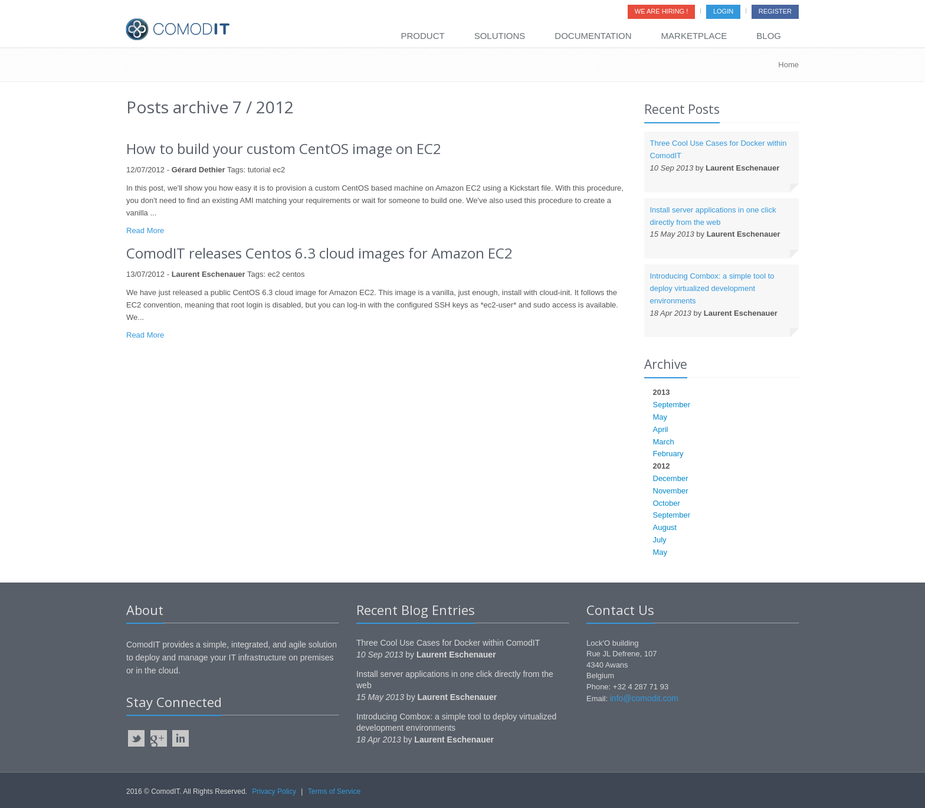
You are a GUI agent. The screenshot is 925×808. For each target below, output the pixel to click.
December (670, 478)
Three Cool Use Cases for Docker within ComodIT (448, 642)
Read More (145, 230)
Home (788, 64)
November (670, 490)
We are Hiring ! (661, 11)
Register (775, 11)
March (663, 441)
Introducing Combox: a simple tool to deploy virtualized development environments (712, 288)
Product (422, 36)
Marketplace (694, 36)
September (672, 404)
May (660, 417)
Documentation (593, 36)
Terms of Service (334, 791)
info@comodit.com (644, 698)
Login (723, 11)
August (665, 527)
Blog (768, 36)
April (660, 429)
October (666, 503)
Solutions (500, 36)
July (660, 539)
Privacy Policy (274, 791)
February (668, 453)
